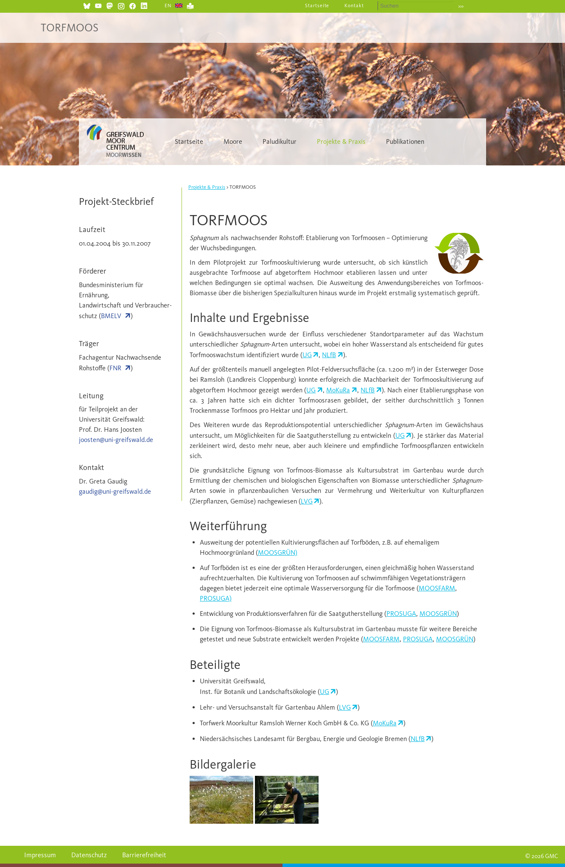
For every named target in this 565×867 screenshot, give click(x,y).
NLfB (329, 355)
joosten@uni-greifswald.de (116, 440)
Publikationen (405, 141)
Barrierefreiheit (144, 855)
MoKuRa (338, 390)
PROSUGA (401, 614)
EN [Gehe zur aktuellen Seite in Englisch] (168, 5)
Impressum (40, 855)
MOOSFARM (437, 588)
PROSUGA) (216, 598)
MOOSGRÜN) (277, 552)
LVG (307, 501)
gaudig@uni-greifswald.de (115, 491)
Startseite (317, 5)
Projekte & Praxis (341, 141)
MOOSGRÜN (438, 614)
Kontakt (354, 5)
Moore (233, 141)
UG (307, 355)
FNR (115, 368)
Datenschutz (89, 855)
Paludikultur (279, 141)
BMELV (111, 316)
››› (461, 6)
